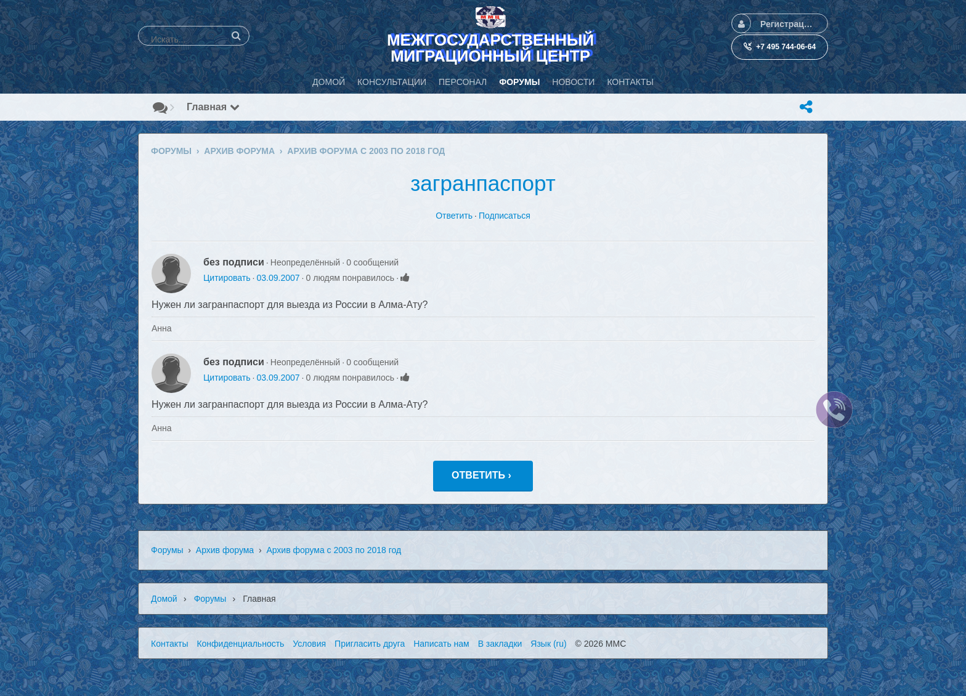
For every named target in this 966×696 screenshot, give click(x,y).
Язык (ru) (548, 644)
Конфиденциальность (240, 644)
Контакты (169, 644)
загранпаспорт (483, 183)
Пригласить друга (370, 644)
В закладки (500, 644)
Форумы (167, 550)
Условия (309, 644)
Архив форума (225, 550)
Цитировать (226, 278)
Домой (164, 599)
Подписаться (504, 216)
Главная (213, 107)
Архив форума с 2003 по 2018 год (333, 550)
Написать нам (441, 644)
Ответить (454, 216)
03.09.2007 (277, 278)
